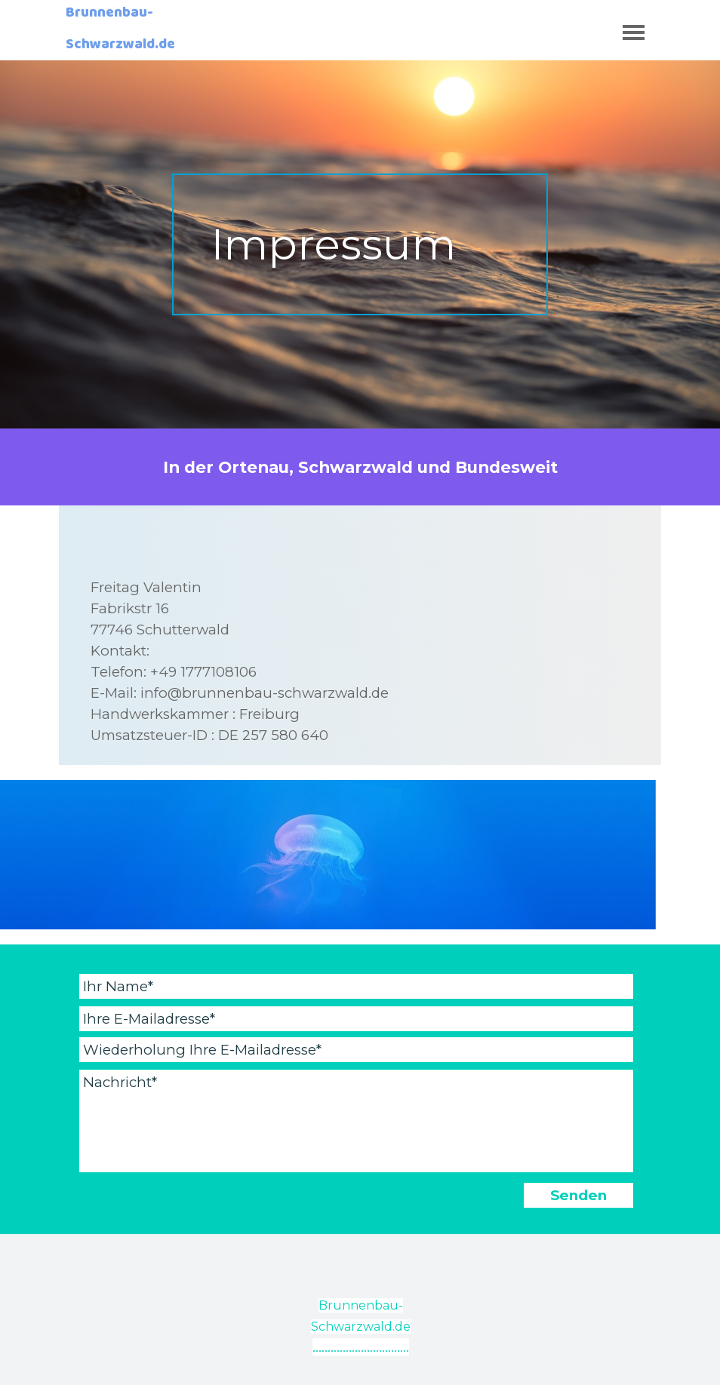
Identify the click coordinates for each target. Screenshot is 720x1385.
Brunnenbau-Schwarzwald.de (120, 31)
